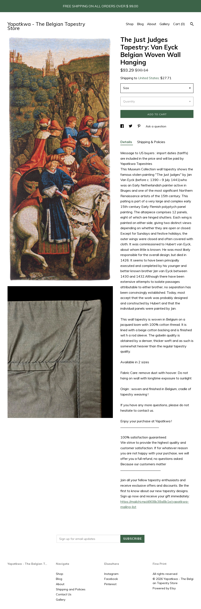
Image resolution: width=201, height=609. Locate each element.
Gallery (165, 24)
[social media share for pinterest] (139, 126)
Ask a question (156, 126)
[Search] (191, 24)
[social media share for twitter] (131, 126)
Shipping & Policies (151, 142)
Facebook (111, 579)
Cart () (179, 24)
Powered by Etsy (164, 588)
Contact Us (63, 594)
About (151, 24)
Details (126, 142)
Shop (130, 24)
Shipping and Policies (70, 589)
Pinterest (110, 584)
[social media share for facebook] (122, 126)
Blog (140, 24)
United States (148, 78)
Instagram (111, 574)
